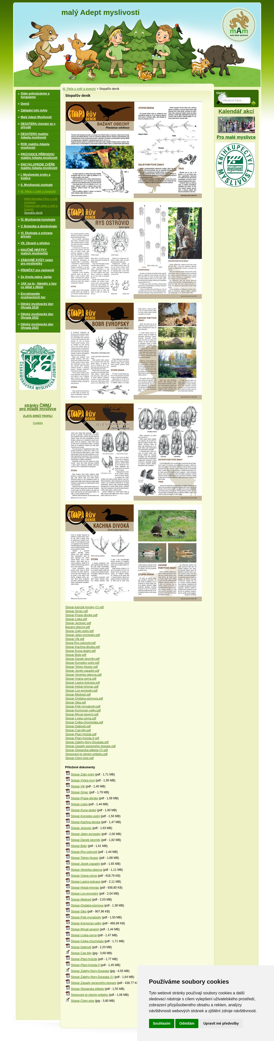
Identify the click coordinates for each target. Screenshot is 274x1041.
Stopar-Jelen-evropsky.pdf (82, 635)
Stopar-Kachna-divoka (85, 822)
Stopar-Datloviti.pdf (78, 726)
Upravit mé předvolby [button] (221, 1023)
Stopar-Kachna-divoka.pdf (82, 647)
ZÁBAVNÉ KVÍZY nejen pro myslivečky (37, 261)
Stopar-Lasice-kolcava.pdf (82, 682)
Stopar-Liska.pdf (76, 619)
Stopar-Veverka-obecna (86, 870)
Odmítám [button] (186, 1023)
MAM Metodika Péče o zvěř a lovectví (41, 200)
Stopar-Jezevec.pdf (78, 623)
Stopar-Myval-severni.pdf (81, 714)
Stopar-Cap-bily (81, 953)
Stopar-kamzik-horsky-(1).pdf (84, 607)
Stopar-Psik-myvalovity (86, 917)
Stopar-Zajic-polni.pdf (79, 631)
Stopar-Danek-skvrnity (85, 840)
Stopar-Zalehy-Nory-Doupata (90, 971)
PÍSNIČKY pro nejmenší (37, 270)
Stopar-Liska (79, 804)
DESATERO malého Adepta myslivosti (34, 135)
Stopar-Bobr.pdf (75, 655)
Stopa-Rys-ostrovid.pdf (80, 643)
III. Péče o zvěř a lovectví (38, 191)
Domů (25, 103)
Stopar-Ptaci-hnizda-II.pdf (82, 738)
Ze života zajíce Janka (36, 277)
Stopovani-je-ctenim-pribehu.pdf (86, 754)
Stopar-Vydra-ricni (83, 780)
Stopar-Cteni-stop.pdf (79, 758)
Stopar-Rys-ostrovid (84, 852)
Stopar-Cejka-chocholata (87, 941)
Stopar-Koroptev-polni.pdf (82, 663)
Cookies (38, 422)
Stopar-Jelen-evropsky (86, 834)
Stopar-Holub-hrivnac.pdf (81, 686)
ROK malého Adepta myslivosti (35, 145)
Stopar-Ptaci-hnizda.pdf (80, 734)
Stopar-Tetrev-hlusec (84, 858)
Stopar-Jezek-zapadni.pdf (82, 670)
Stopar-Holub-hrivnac (85, 887)
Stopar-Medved (81, 899)
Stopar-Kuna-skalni (83, 810)
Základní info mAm (34, 110)
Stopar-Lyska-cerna (84, 935)
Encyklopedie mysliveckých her (33, 295)
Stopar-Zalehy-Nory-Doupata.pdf (87, 742)
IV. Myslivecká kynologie (38, 219)
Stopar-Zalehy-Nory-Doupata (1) (92, 977)
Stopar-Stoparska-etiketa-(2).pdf (86, 750)
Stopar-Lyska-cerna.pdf (80, 718)
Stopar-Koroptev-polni (85, 816)
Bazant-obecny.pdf (77, 627)
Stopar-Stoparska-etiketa (87, 989)
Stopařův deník (33, 212)
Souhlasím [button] (162, 1023)
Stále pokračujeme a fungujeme (35, 95)
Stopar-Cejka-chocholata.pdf (84, 722)
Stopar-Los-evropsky (84, 893)
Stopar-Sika (79, 911)
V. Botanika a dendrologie (39, 226)
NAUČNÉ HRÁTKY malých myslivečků (34, 251)
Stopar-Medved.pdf (78, 694)
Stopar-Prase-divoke (84, 798)
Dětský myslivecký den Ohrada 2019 (37, 305)
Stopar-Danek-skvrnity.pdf (82, 659)
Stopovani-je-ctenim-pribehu (89, 995)
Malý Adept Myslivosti (36, 117)
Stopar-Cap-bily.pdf (78, 730)
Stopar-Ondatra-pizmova (87, 905)
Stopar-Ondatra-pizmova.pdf (84, 698)
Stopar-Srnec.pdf (76, 611)
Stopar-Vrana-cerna (84, 875)
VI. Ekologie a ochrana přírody (37, 234)
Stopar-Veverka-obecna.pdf (83, 674)
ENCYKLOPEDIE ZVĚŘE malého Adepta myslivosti (39, 166)
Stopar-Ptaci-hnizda (84, 959)
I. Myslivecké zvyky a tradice (35, 176)
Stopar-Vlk (78, 786)
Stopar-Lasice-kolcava (85, 881)
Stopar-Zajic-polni (82, 774)
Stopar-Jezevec (81, 828)
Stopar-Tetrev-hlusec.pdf (81, 667)
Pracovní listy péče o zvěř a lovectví (41, 207)
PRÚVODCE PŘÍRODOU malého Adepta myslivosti (39, 156)
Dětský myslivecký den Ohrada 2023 (37, 326)
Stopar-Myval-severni (85, 929)
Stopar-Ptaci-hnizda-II (85, 965)
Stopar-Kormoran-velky (86, 923)
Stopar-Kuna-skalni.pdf (80, 651)
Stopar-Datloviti (81, 947)
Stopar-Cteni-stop (82, 1001)
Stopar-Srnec (80, 792)
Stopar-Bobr (79, 846)
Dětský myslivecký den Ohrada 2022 (37, 315)
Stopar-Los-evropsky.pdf (81, 690)
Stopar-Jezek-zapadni (85, 864)
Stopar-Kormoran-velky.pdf (83, 710)
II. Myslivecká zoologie (37, 185)
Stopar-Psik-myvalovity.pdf (82, 706)
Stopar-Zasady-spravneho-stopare (93, 983)
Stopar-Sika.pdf (75, 702)
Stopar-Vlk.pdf (74, 639)
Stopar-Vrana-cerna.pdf (80, 678)
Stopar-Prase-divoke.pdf (81, 615)
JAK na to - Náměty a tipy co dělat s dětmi (39, 285)
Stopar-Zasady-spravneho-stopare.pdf (90, 746)
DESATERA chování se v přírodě (38, 125)
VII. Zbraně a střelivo (35, 243)
